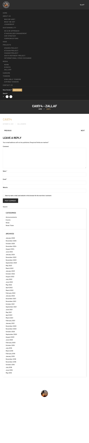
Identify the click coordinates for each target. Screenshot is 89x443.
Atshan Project (11, 50)
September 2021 (11, 307)
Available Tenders (12, 79)
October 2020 (10, 331)
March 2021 (9, 318)
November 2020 (11, 329)
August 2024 (10, 249)
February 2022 (10, 293)
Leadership (9, 24)
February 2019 (10, 353)
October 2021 (10, 304)
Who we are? (9, 19)
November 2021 (11, 301)
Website (5, 187)
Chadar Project (11, 53)
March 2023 (9, 268)
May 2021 (9, 312)
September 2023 (11, 263)
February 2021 (10, 320)
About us (7, 16)
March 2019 (9, 351)
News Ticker (10, 225)
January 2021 (10, 323)
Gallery (8, 69)
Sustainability (9, 27)
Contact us (8, 85)
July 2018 (9, 367)
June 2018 (9, 370)
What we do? (9, 22)
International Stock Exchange (18, 58)
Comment (6, 146)
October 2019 (10, 345)
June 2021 (9, 309)
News (6, 64)
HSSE (5, 41)
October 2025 (10, 243)
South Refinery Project (15, 55)
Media (5, 61)
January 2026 (10, 238)
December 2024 (11, 246)
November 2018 (11, 362)
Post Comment (10, 201)
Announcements (11, 217)
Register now (17, 90)
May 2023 (9, 265)
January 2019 (10, 356)
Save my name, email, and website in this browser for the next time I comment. (27, 195)
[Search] (44, 93)
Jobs (4, 424)
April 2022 (9, 287)
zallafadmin (21, 124)
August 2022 (10, 276)
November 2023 (11, 260)
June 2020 (9, 340)
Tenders (6, 76)
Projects (7, 45)
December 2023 (11, 257)
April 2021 (9, 315)
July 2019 (9, 348)
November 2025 (11, 241)
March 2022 (9, 290)
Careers (6, 73)
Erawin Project (11, 48)
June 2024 (9, 252)
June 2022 (9, 282)
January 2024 (10, 254)
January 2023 (10, 271)
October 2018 (10, 364)
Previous (7, 130)
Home (5, 13)
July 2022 (9, 279)
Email (5, 179)
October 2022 (10, 274)
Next (83, 130)
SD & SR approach (11, 31)
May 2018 (9, 373)
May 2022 (9, 285)
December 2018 (11, 359)
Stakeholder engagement (15, 33)
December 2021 (11, 298)
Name (5, 171)
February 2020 (10, 342)
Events (7, 67)
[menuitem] (82, 4)
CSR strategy (10, 36)
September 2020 (11, 334)
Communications (11, 38)
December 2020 (11, 326)
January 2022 (10, 296)
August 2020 (10, 337)
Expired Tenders (11, 82)
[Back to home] (6, 4)
